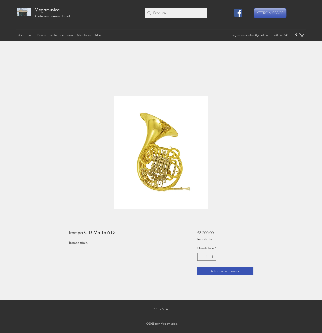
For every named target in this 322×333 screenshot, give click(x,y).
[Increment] (213, 257)
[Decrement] (201, 257)
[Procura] (176, 13)
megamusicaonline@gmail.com (250, 35)
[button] (301, 35)
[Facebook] (238, 13)
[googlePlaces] (296, 35)
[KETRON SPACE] (270, 13)
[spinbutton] (206, 257)
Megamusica (47, 10)
